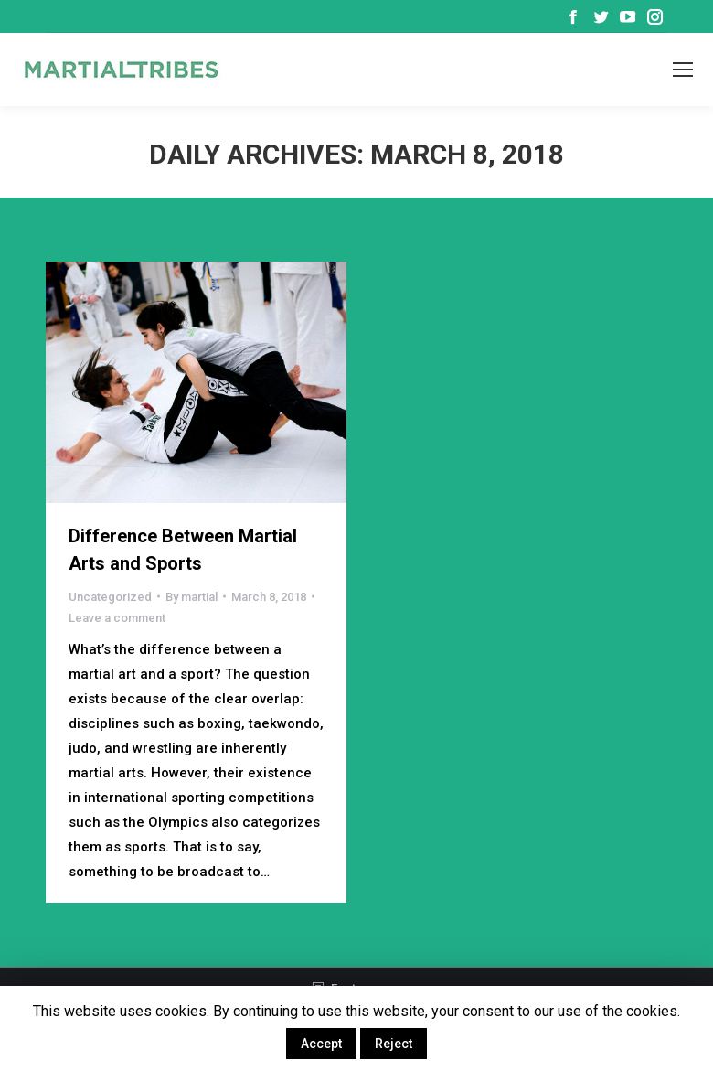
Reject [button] (393, 1043)
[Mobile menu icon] (683, 69)
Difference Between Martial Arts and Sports (183, 549)
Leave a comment (117, 618)
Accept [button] (321, 1043)
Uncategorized (110, 597)
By (191, 597)
